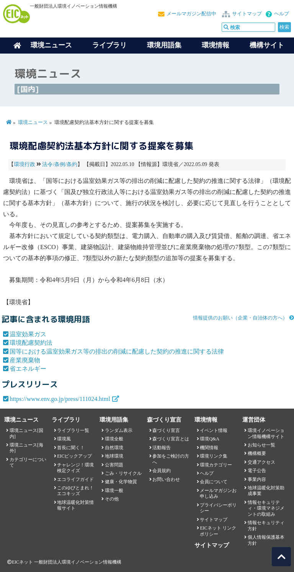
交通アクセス (261, 462)
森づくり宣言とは (170, 439)
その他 (112, 499)
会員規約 (161, 470)
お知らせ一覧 (261, 445)
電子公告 (257, 470)
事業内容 (257, 479)
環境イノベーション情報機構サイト (266, 433)
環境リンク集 (213, 456)
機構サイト (267, 45)
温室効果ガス (28, 334)
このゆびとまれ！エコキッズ (75, 490)
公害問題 (114, 465)
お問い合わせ (166, 479)
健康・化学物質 (121, 481)
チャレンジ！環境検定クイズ (75, 467)
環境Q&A (209, 439)
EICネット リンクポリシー (218, 530)
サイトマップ (247, 13)
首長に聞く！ (71, 447)
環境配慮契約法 (31, 342)
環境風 (64, 439)
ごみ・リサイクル (123, 473)
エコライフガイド (75, 479)
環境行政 (24, 164)
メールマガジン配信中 (191, 13)
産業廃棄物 (25, 360)
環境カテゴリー (216, 465)
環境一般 (114, 490)
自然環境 (114, 447)
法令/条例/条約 (59, 164)
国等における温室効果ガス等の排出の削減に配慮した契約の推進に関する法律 (117, 351)
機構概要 (257, 453)
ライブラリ (109, 45)
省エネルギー (28, 368)
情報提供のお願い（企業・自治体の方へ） (240, 318)
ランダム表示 (118, 430)
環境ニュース (33, 122)
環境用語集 (164, 45)
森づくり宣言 (166, 430)
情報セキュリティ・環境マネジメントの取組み (266, 508)
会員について (213, 481)
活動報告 (161, 447)
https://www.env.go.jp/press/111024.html (60, 399)
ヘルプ (281, 13)
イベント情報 (213, 430)
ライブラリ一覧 (73, 430)
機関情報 (209, 447)
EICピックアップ (74, 456)
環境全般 (114, 439)
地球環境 (114, 456)
